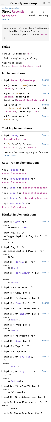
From (18, 303)
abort (7, 119)
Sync (13, 192)
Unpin (13, 198)
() (36, 31)
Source (5, 19)
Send (13, 187)
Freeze (14, 169)
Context (8, 88)
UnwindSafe (17, 203)
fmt (10, 144)
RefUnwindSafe (19, 178)
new (25, 85)
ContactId (10, 111)
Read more (10, 155)
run (18, 93)
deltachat (7, 8)
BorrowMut (22, 272)
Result (32, 147)
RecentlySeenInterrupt (26, 66)
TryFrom (25, 356)
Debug (14, 135)
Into (23, 313)
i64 (35, 111)
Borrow (19, 261)
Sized (25, 227)
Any (17, 221)
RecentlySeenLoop (23, 3)
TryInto (25, 371)
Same (18, 340)
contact (16, 8)
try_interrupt (12, 108)
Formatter (10, 147)
